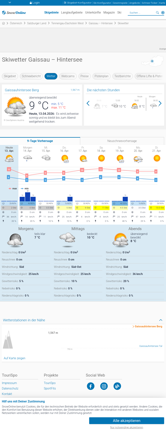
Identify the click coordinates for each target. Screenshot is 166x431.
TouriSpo (50, 383)
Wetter (51, 76)
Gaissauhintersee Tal (150, 346)
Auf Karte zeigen (14, 358)
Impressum (9, 383)
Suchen (157, 12)
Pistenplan (101, 76)
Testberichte (122, 76)
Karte (162, 3)
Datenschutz (10, 388)
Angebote (134, 3)
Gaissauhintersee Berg (148, 326)
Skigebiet (10, 76)
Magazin (109, 12)
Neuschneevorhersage (122, 141)
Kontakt (7, 394)
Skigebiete (51, 12)
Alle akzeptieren (127, 420)
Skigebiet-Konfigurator (79, 3)
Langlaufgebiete (71, 12)
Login (36, 3)
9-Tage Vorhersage (40, 141)
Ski (119, 12)
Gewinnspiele (120, 3)
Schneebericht (31, 76)
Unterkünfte (93, 12)
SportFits (50, 388)
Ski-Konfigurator (102, 3)
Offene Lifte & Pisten (150, 76)
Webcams (67, 76)
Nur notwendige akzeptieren (126, 427)
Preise (85, 76)
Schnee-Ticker (149, 3)
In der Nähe (162, 12)
